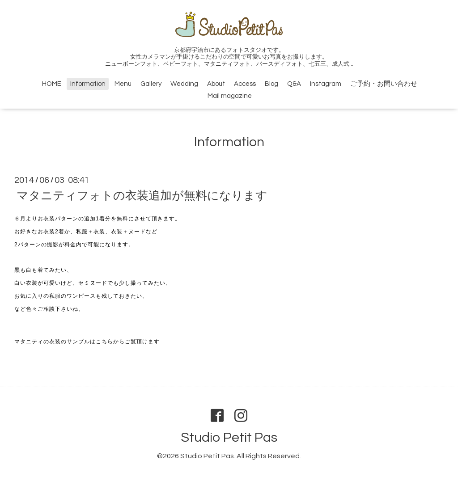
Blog (271, 83)
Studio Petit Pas (229, 437)
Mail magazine (230, 96)
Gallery (150, 83)
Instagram (325, 83)
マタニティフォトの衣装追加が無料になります (142, 196)
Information (88, 83)
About (216, 83)
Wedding (184, 83)
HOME (51, 83)
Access (245, 83)
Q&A (294, 83)
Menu (122, 83)
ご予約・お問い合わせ (383, 83)
